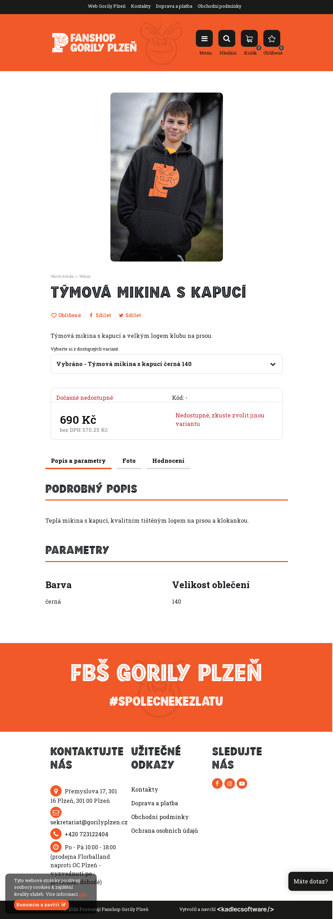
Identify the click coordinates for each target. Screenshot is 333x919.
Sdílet (99, 315)
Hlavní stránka (62, 276)
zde (82, 894)
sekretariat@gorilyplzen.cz (89, 822)
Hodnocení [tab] (168, 460)
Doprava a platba (174, 6)
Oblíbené (66, 315)
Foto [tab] (129, 460)
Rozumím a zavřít (41, 904)
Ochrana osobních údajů (164, 830)
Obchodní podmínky (219, 6)
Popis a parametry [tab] (78, 460)
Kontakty (141, 6)
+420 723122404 (86, 834)
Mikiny (85, 276)
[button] (161, 258)
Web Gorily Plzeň (107, 6)
